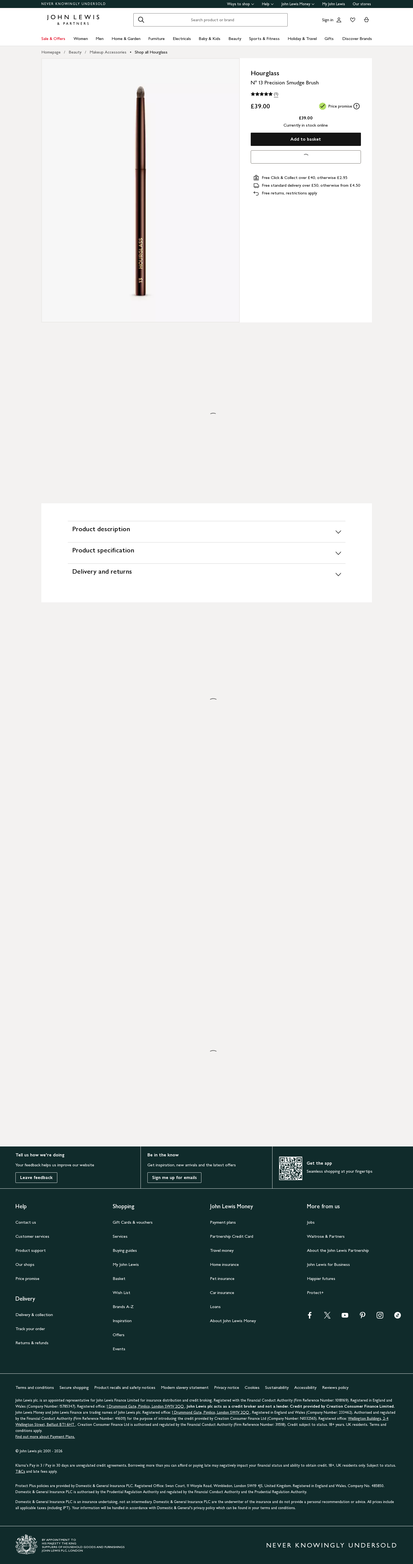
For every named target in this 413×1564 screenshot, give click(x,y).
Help (268, 4)
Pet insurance (222, 1278)
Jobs (311, 1222)
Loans (215, 1306)
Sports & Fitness (264, 38)
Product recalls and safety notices (124, 1387)
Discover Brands (357, 38)
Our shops (24, 1264)
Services (120, 1236)
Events (119, 1348)
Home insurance (224, 1264)
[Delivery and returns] (206, 574)
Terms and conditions (34, 1387)
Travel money (222, 1250)
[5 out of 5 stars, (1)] (264, 94)
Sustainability (277, 1387)
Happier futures (321, 1278)
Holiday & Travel (302, 38)
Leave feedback (36, 1177)
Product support (30, 1250)
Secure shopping (74, 1387)
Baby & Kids (209, 38)
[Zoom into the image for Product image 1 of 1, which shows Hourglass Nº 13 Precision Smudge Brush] (140, 190)
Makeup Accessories (108, 52)
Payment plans (223, 1222)
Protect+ (315, 1292)
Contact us (25, 1222)
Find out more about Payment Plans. (45, 1436)
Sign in (327, 19)
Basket (119, 1278)
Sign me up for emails (174, 1177)
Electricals (182, 38)
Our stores (362, 4)
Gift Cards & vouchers (133, 1222)
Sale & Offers (53, 38)
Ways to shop (240, 4)
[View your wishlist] (351, 19)
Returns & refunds (31, 1342)
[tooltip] (356, 106)
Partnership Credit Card (231, 1236)
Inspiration (122, 1320)
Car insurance (222, 1292)
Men (100, 38)
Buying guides (125, 1250)
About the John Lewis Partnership (338, 1250)
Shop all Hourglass (151, 52)
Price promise (27, 1278)
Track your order (30, 1328)
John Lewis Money (298, 4)
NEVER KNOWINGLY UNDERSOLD (73, 4)
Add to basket (305, 139)
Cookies (252, 1387)
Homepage (51, 52)
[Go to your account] (338, 19)
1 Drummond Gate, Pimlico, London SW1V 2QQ (146, 1406)
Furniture (156, 38)
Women (81, 38)
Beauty (234, 38)
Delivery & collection (34, 1314)
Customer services (32, 1236)
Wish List (121, 1292)
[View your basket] (366, 19)
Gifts (329, 38)
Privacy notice (226, 1387)
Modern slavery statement (185, 1387)
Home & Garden (126, 38)
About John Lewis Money (233, 1320)
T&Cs (20, 1471)
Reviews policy (335, 1387)
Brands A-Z (123, 1306)
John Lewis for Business (328, 1264)
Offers (119, 1334)
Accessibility (305, 1387)
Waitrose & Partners (326, 1236)
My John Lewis (333, 4)
